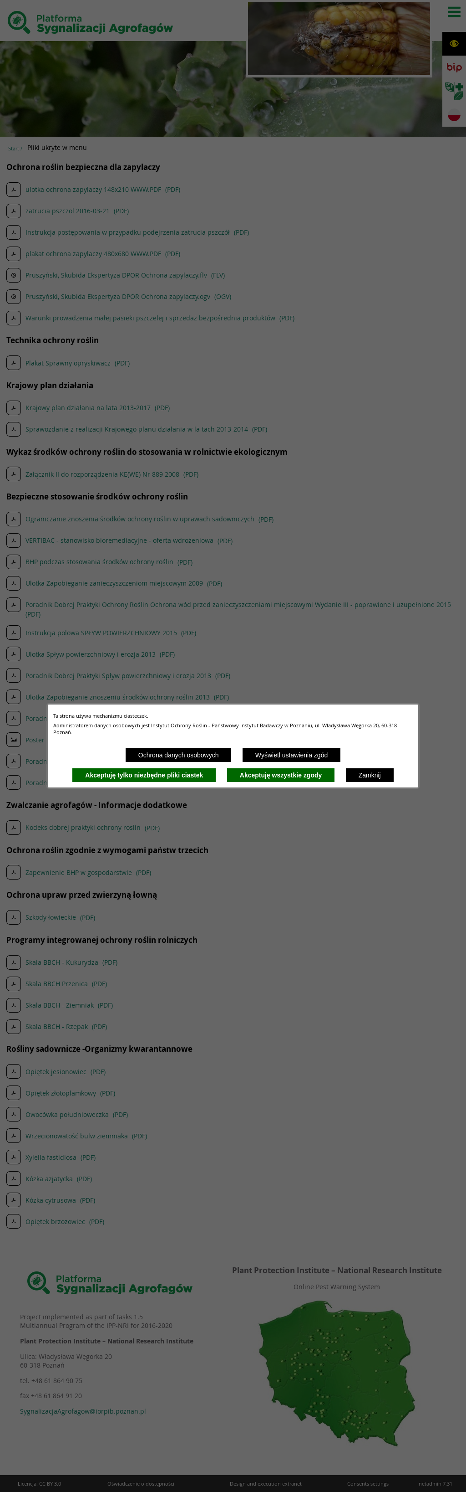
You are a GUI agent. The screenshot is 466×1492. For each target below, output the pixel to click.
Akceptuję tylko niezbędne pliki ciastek (144, 775)
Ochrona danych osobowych (178, 755)
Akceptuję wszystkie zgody (281, 775)
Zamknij (370, 775)
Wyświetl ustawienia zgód (291, 755)
